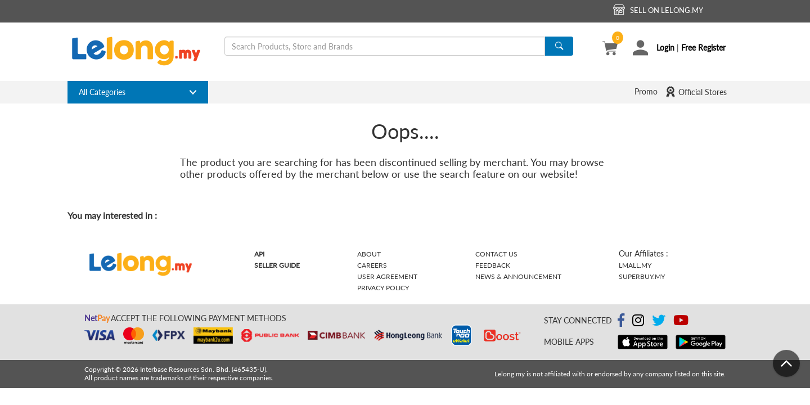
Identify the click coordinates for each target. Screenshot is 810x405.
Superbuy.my (642, 276)
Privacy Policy (383, 288)
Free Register (703, 47)
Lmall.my (635, 265)
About (369, 254)
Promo (646, 91)
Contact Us (496, 254)
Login (665, 47)
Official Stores (696, 91)
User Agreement (387, 276)
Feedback (492, 265)
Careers (372, 265)
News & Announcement (518, 276)
